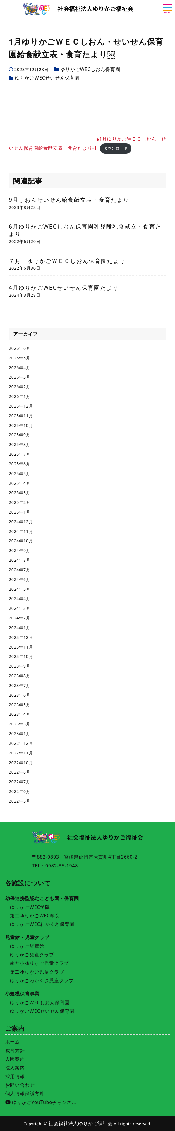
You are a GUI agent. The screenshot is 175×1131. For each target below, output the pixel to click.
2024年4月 (19, 598)
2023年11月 (21, 647)
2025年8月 (19, 444)
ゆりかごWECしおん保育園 (90, 69)
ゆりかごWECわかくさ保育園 (42, 924)
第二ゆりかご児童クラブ (37, 972)
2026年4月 (19, 367)
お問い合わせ (20, 1085)
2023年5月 (19, 705)
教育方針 (15, 1050)
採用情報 (15, 1076)
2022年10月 (21, 762)
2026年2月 (19, 386)
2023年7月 (19, 685)
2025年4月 (19, 483)
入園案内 (15, 1059)
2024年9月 (19, 550)
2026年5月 (19, 358)
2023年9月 (19, 666)
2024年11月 (21, 531)
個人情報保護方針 (24, 1093)
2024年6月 (19, 579)
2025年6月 (19, 464)
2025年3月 (19, 492)
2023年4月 (19, 714)
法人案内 (15, 1067)
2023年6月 (19, 695)
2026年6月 (19, 348)
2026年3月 (19, 377)
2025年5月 (19, 473)
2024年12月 (21, 521)
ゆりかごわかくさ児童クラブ (42, 980)
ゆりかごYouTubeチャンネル (41, 1102)
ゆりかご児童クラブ (32, 954)
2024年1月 (19, 627)
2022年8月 (19, 772)
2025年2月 (19, 502)
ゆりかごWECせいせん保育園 (47, 78)
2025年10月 (21, 425)
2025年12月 (21, 406)
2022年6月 (19, 791)
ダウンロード (116, 148)
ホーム (12, 1042)
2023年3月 (19, 724)
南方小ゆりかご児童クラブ (39, 963)
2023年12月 (21, 637)
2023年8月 (19, 675)
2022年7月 (19, 781)
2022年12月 (21, 743)
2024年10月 (21, 540)
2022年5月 (19, 801)
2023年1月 (19, 733)
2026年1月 (19, 396)
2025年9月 (19, 435)
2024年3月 (19, 608)
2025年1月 (19, 512)
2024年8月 (19, 560)
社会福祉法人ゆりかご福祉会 (80, 1123)
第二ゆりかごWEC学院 (35, 915)
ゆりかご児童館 (27, 946)
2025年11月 (21, 415)
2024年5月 (19, 589)
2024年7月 (19, 570)
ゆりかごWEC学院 (30, 907)
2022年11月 (21, 753)
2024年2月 (19, 618)
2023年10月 (21, 656)
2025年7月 (19, 454)
